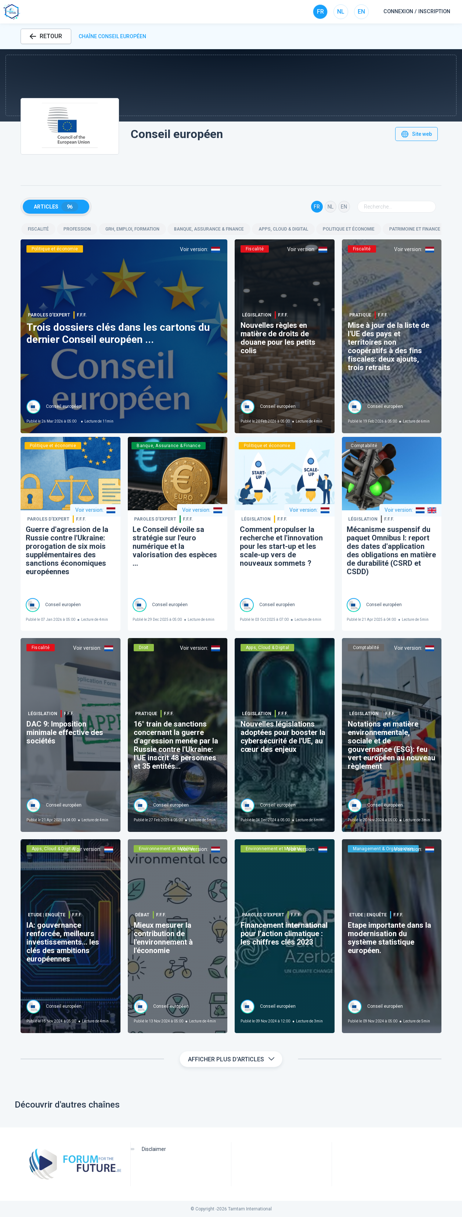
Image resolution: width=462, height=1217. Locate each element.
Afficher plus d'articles (231, 1059)
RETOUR (46, 36)
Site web (416, 134)
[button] (231, 85)
